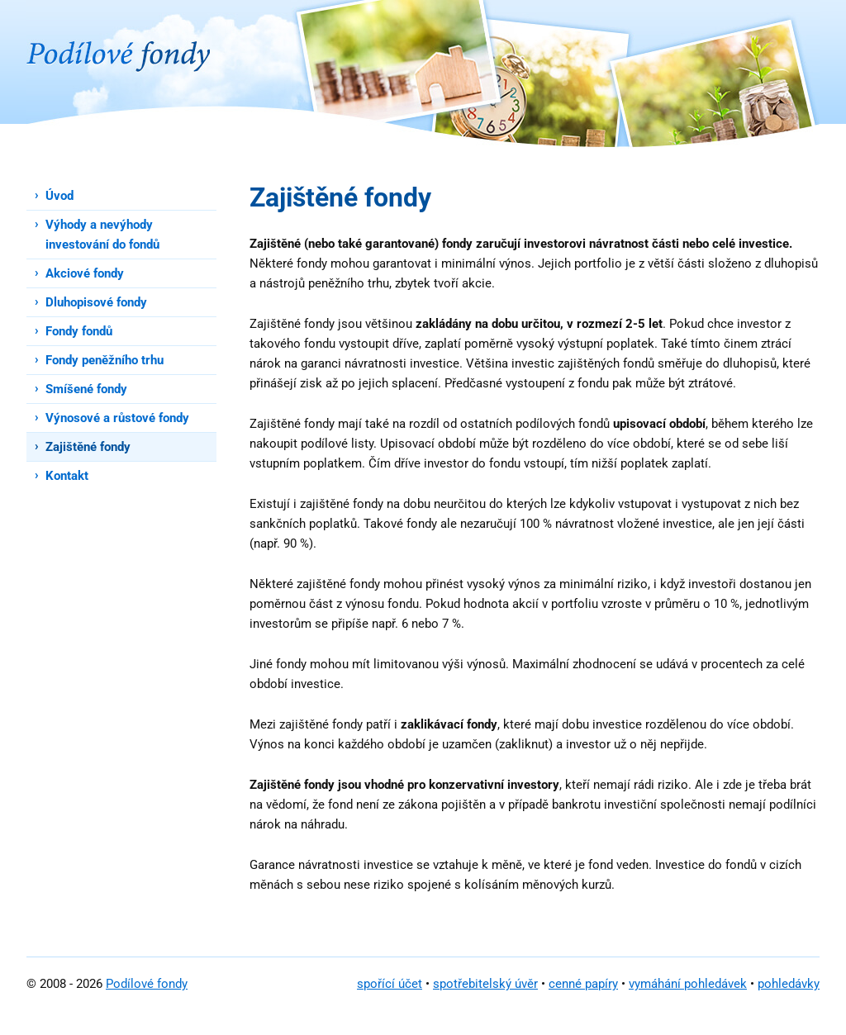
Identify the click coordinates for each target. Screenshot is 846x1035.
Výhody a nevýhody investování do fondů (102, 234)
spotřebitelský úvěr (485, 983)
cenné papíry (583, 983)
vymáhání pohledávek (688, 983)
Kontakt (66, 475)
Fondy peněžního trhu (104, 360)
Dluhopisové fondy (96, 302)
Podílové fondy (147, 983)
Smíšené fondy (86, 389)
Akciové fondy (84, 273)
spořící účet (389, 983)
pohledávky (789, 983)
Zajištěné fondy (88, 446)
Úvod (59, 195)
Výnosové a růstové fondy (117, 418)
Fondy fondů (78, 331)
